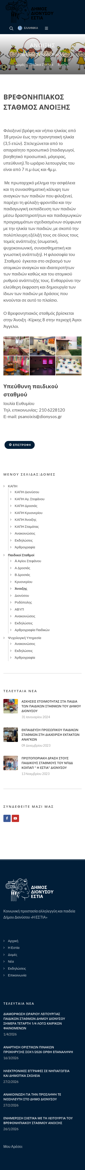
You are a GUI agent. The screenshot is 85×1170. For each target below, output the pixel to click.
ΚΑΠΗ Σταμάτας (27, 526)
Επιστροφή (19, 445)
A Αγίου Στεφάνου (28, 561)
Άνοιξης (63, 64)
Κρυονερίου (23, 582)
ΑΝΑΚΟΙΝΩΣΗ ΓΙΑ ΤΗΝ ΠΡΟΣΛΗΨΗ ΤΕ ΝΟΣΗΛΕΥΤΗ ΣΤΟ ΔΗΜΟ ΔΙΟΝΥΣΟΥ (32, 1096)
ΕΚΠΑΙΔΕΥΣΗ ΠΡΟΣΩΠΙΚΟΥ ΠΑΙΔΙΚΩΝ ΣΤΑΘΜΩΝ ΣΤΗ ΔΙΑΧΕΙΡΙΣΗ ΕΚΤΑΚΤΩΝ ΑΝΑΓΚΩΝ (51, 734)
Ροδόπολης (23, 602)
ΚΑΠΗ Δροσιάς (26, 506)
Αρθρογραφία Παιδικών (32, 630)
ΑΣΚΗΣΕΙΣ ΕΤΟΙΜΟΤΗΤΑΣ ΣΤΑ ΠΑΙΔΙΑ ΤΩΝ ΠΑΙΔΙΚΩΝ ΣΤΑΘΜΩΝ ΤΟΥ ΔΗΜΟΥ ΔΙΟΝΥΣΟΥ (51, 706)
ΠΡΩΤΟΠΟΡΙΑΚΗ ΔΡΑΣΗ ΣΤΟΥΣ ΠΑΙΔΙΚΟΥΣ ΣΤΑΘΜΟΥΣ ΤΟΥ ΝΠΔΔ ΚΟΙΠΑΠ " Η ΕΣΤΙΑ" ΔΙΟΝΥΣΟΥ (47, 763)
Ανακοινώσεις (25, 533)
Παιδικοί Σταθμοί (41, 64)
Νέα (11, 961)
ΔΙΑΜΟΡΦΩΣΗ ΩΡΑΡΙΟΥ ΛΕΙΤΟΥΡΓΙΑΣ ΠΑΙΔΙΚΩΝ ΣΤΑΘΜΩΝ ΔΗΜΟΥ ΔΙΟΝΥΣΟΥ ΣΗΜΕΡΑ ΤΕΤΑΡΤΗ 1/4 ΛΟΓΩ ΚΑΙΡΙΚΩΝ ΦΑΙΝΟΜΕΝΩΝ (34, 1021)
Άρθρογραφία (25, 547)
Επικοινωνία (17, 975)
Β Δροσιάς (22, 575)
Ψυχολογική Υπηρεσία (24, 638)
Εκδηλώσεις (24, 540)
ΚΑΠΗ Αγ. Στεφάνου (30, 499)
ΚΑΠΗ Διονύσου (27, 492)
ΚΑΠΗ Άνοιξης (25, 519)
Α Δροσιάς (22, 568)
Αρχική (13, 941)
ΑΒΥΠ (19, 609)
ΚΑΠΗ (12, 486)
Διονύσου (22, 595)
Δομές (20, 64)
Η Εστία (13, 947)
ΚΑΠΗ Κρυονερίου (28, 513)
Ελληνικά (28, 28)
